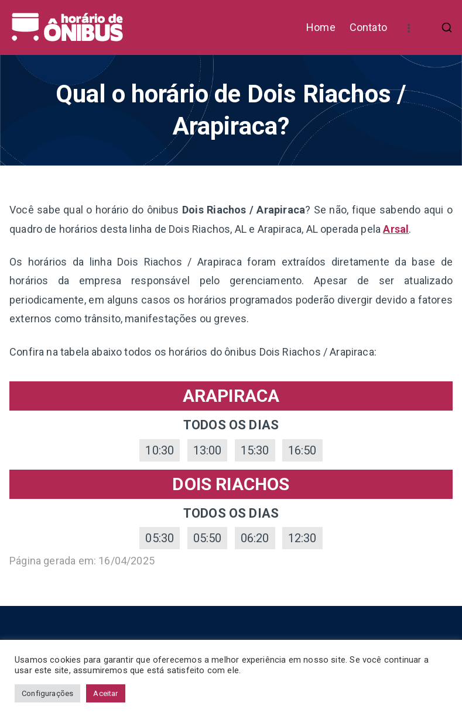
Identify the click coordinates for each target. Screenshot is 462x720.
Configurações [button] (47, 693)
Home (321, 27)
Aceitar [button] (105, 693)
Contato (368, 27)
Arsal (396, 229)
